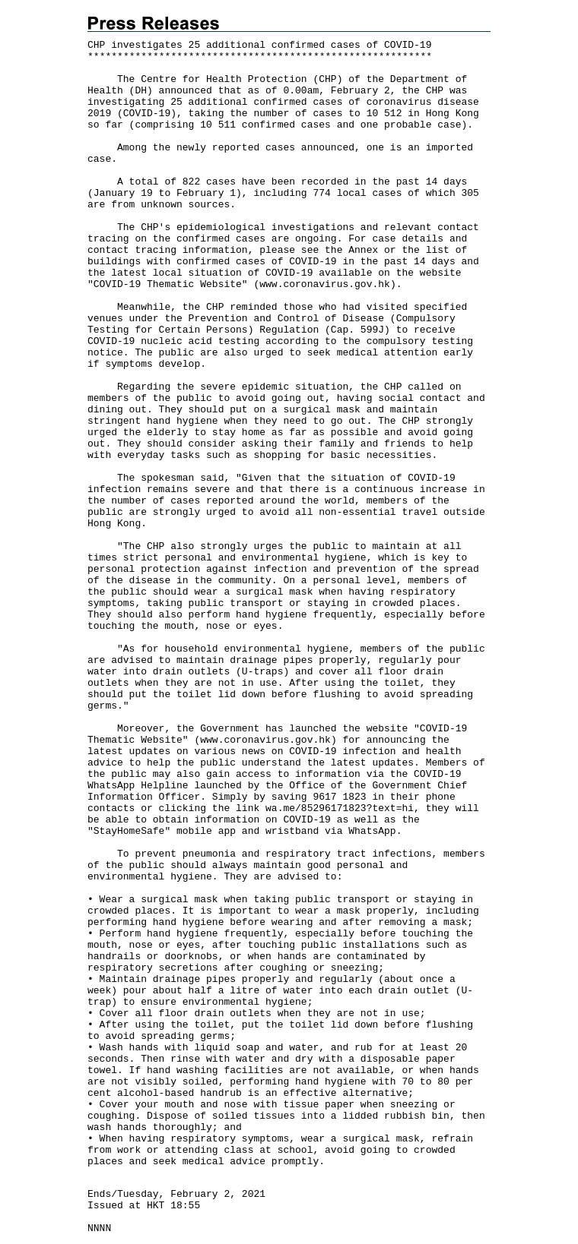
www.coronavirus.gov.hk (324, 284)
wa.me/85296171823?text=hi (339, 808)
